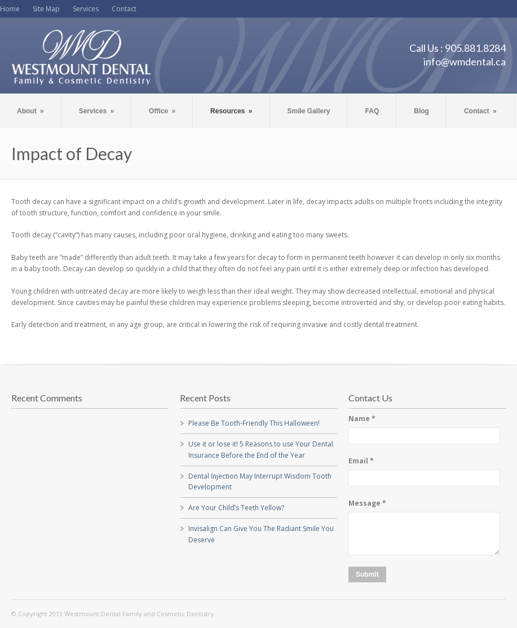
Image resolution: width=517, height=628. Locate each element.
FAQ (372, 111)
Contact (124, 9)
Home (10, 9)
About (30, 111)
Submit (367, 574)
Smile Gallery (309, 111)
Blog (421, 111)
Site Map (46, 9)
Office (162, 111)
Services (86, 9)
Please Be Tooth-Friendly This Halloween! (254, 423)
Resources (231, 111)
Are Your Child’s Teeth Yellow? (236, 507)
